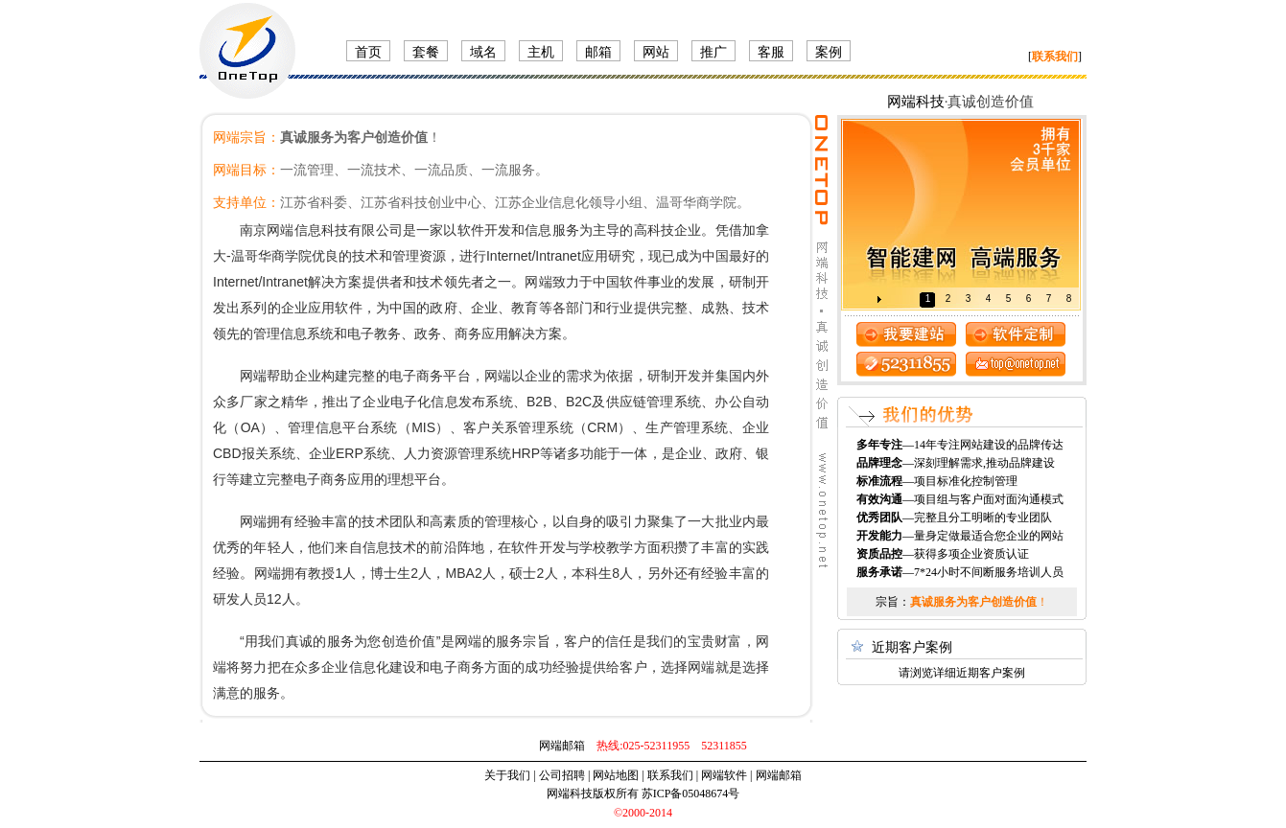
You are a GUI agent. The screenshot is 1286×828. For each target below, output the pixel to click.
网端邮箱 (562, 745)
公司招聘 (562, 775)
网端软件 (724, 775)
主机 (540, 52)
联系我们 (670, 775)
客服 (771, 52)
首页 (368, 52)
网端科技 (916, 101)
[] (1055, 56)
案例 (828, 52)
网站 (656, 52)
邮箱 (598, 52)
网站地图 (616, 775)
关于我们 (507, 775)
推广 (713, 52)
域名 (483, 52)
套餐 (425, 52)
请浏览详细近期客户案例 (962, 672)
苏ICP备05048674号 (691, 793)
